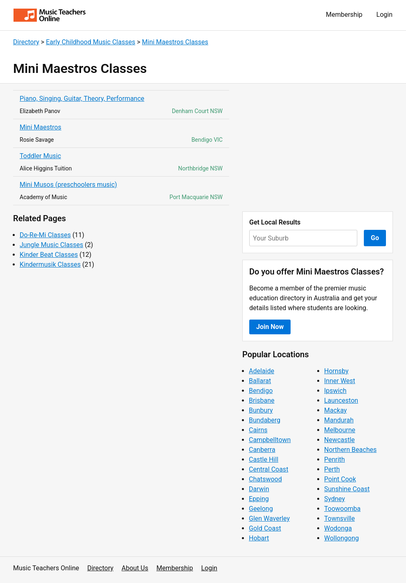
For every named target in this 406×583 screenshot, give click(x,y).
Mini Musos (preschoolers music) (68, 184)
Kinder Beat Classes (49, 255)
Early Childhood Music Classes (90, 42)
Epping (259, 499)
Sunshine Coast (347, 489)
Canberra (262, 450)
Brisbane (262, 400)
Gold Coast (265, 528)
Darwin (259, 489)
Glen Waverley (269, 518)
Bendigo (261, 391)
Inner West (339, 381)
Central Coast (268, 469)
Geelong (261, 509)
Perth (332, 469)
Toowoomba (342, 509)
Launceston (341, 400)
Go (375, 238)
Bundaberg (264, 420)
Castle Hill (263, 459)
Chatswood (265, 479)
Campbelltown (270, 440)
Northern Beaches (350, 450)
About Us (135, 568)
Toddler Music (40, 156)
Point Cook (340, 479)
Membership (344, 14)
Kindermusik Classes (50, 264)
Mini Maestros (40, 127)
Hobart (259, 538)
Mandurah (339, 420)
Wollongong (341, 538)
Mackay (335, 410)
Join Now (270, 327)
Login (384, 14)
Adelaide (261, 371)
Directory (26, 42)
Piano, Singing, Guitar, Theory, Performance (82, 98)
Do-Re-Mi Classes (45, 235)
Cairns (258, 430)
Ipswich (335, 391)
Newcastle (339, 440)
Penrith (334, 459)
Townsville (339, 518)
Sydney (334, 499)
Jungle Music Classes (51, 245)
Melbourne (339, 430)
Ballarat (260, 381)
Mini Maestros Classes (175, 42)
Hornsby (336, 371)
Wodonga (338, 528)
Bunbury (261, 410)
